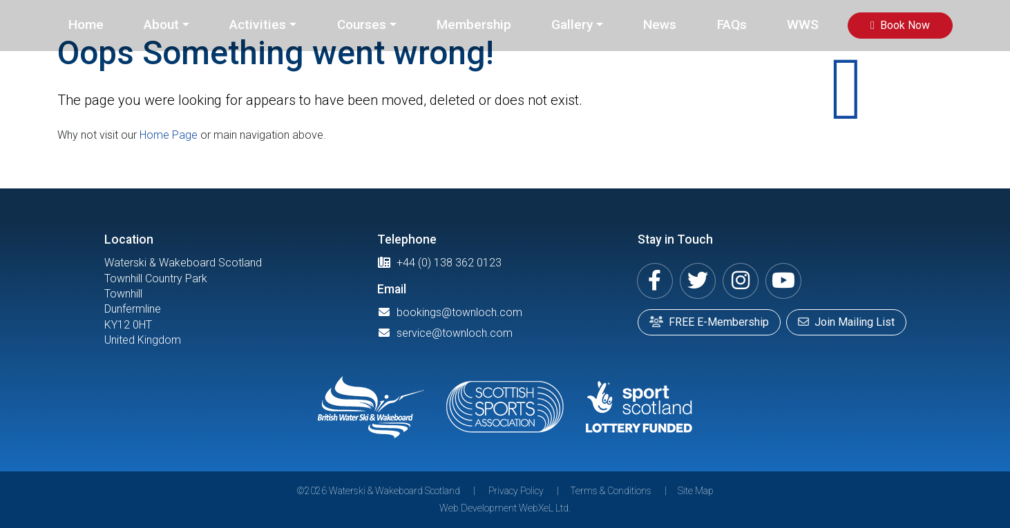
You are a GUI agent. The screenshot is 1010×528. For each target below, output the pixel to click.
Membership (474, 24)
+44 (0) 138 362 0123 (439, 262)
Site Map (696, 490)
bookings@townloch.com (449, 312)
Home (86, 24)
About (161, 24)
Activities (257, 24)
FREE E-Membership (709, 322)
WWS (803, 24)
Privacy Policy (516, 490)
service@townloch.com (445, 333)
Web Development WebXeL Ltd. (505, 508)
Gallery (572, 24)
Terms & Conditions (610, 490)
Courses (361, 24)
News (659, 24)
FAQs (732, 24)
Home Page (169, 134)
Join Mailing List (846, 322)
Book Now (900, 25)
